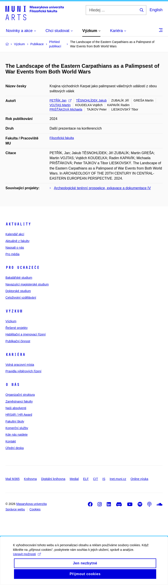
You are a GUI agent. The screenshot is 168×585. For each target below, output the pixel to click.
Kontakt (10, 441)
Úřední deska (14, 448)
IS (103, 479)
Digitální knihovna (53, 479)
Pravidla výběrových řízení (23, 371)
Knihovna (30, 479)
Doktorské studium (18, 291)
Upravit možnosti (27, 559)
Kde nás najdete (16, 434)
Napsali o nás (14, 247)
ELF (86, 479)
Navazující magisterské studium (27, 284)
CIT (95, 479)
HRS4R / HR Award (18, 414)
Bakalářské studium (18, 277)
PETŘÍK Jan (61, 100)
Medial (74, 479)
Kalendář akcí (14, 234)
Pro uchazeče (22, 267)
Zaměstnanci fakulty (19, 401)
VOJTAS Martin (60, 105)
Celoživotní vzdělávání (20, 297)
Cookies (35, 509)
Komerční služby (16, 428)
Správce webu (15, 509)
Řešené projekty (16, 328)
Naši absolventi (15, 408)
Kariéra (15, 354)
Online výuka (139, 479)
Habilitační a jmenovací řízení (25, 334)
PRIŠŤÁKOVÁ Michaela (66, 109)
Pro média (12, 254)
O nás (12, 384)
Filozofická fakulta (62, 138)
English (156, 10)
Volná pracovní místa (19, 364)
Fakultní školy (14, 421)
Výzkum (14, 311)
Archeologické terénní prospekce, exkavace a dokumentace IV (102, 188)
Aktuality (18, 224)
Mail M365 (12, 479)
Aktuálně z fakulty (17, 241)
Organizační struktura (20, 394)
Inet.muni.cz (118, 479)
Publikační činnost (17, 341)
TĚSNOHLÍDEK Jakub (91, 100)
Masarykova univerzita (31, 504)
